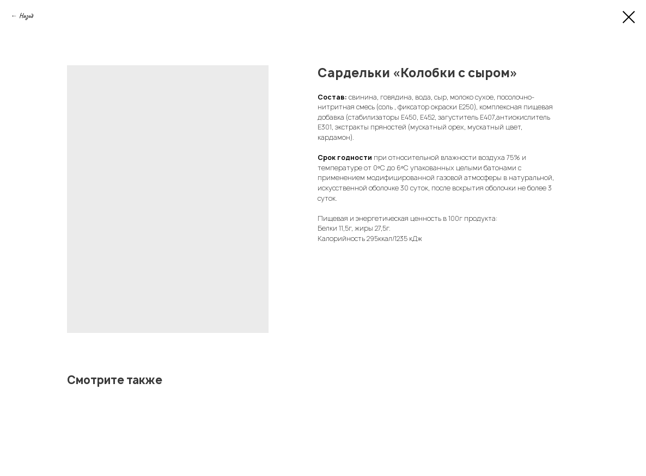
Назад (26, 15)
